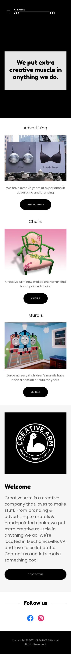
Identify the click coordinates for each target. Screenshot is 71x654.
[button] (9, 12)
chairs (35, 298)
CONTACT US (36, 574)
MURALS (35, 392)
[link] (35, 12)
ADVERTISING (35, 204)
